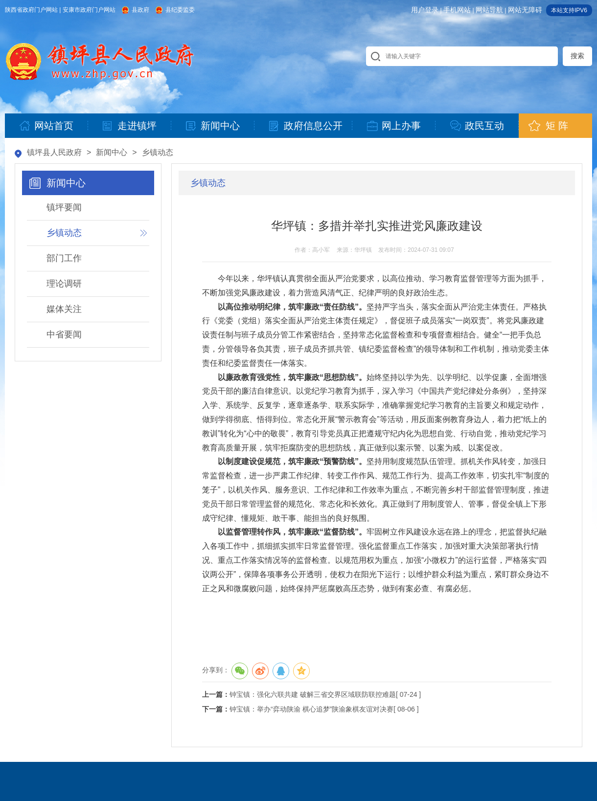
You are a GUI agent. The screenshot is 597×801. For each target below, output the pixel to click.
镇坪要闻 (64, 207)
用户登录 (424, 10)
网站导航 (489, 10)
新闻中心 (111, 152)
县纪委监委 (180, 9)
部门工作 (64, 258)
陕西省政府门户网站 (31, 9)
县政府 (140, 9)
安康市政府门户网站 (89, 9)
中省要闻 (64, 334)
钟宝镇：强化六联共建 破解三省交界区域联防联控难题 (313, 694)
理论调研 (64, 284)
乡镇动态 (157, 152)
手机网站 (457, 10)
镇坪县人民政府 (54, 152)
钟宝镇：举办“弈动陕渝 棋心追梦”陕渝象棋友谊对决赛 (311, 709)
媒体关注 (64, 309)
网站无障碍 (525, 10)
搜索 (577, 56)
